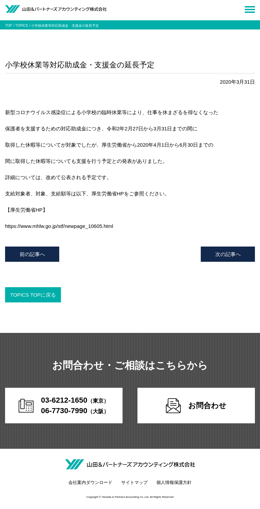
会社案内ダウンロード (90, 482)
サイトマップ (134, 482)
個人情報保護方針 (174, 482)
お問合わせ (196, 405)
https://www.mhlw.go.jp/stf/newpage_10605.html (59, 226)
